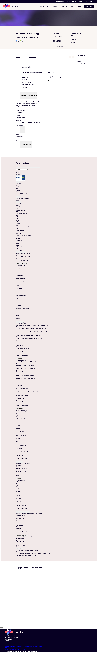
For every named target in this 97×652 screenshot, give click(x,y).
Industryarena (41, 646)
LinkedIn (7, 646)
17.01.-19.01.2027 (57, 42)
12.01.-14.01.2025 (57, 40)
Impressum (8, 649)
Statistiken (79, 61)
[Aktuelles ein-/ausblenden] (76, 6)
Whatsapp (26, 646)
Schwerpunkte (63, 6)
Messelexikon (75, 1)
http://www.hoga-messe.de (54, 77)
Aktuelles (73, 6)
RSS (6, 648)
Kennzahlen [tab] (18, 167)
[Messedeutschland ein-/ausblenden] (58, 6)
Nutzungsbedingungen (22, 649)
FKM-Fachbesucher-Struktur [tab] (34, 167)
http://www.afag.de (26, 89)
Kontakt (85, 1)
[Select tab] (22, 169)
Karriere (68, 1)
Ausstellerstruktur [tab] (25, 167)
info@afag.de (25, 87)
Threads (17, 646)
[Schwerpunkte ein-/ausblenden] (68, 6)
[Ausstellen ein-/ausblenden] (45, 6)
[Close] (1, 628)
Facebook (31, 646)
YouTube (36, 646)
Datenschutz (14, 649)
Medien (81, 1)
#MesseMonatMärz (60, 1)
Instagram (12, 646)
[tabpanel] (45, 198)
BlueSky (21, 646)
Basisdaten (79, 58)
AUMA (79, 6)
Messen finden (89, 6)
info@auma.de (8, 643)
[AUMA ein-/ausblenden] (82, 6)
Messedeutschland (52, 6)
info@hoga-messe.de (53, 76)
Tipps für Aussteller (81, 63)
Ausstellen (41, 6)
